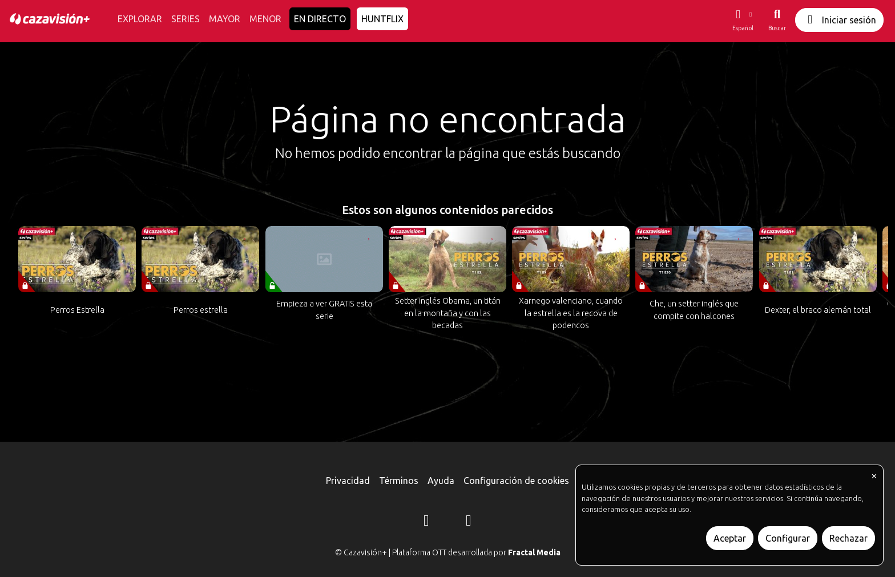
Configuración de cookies (516, 480)
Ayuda (441, 480)
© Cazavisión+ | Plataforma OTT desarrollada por (448, 552)
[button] (742, 20)
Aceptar (729, 538)
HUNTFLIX (382, 19)
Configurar (787, 538)
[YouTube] (469, 522)
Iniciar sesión (839, 20)
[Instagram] (426, 522)
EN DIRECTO (320, 19)
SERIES (185, 19)
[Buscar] (777, 20)
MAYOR (224, 19)
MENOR (265, 19)
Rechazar (848, 538)
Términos (398, 480)
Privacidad (348, 480)
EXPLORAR (140, 19)
